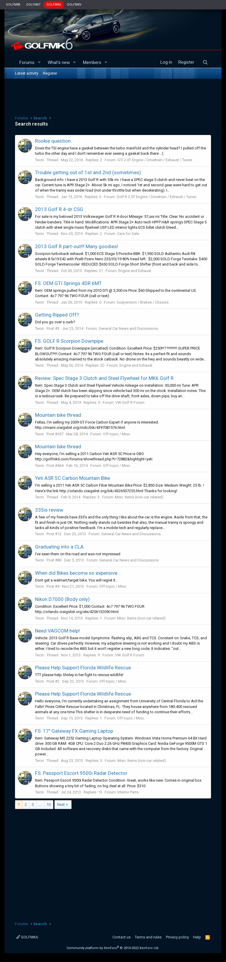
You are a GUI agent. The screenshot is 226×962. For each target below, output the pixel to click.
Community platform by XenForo (113, 948)
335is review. (49, 510)
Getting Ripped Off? (57, 315)
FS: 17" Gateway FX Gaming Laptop (74, 731)
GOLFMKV (74, 4)
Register (50, 73)
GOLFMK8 (13, 4)
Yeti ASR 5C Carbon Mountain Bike (72, 478)
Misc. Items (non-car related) (139, 497)
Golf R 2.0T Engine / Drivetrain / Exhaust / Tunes (156, 197)
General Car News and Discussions (128, 328)
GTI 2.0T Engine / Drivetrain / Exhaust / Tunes (154, 160)
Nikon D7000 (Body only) (62, 599)
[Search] (205, 62)
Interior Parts (128, 792)
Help (197, 937)
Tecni (39, 160)
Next (61, 804)
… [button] (40, 804)
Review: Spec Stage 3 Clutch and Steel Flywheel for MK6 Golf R (104, 378)
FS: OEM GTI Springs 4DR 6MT (68, 283)
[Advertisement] (113, 96)
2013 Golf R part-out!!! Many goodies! (76, 246)
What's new (59, 62)
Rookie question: (53, 141)
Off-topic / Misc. (117, 434)
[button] (39, 62)
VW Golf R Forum (129, 402)
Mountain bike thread (58, 415)
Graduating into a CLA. (60, 547)
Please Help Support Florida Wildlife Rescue (83, 668)
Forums (26, 62)
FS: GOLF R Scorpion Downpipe (69, 341)
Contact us (121, 937)
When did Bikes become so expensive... (78, 573)
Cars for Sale (128, 233)
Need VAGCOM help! (57, 631)
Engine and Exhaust (134, 270)
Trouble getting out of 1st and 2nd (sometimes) (88, 172)
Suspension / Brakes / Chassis (143, 302)
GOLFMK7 (33, 4)
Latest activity (26, 73)
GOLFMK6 (53, 4)
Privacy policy (177, 937)
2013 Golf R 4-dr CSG (59, 209)
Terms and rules (148, 937)
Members (92, 62)
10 (48, 804)
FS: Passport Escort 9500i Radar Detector (81, 773)
